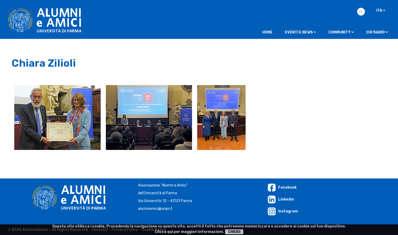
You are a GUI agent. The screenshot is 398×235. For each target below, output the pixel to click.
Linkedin (281, 199)
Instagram (283, 211)
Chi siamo (377, 32)
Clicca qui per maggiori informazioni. (189, 232)
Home (267, 32)
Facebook (282, 187)
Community (341, 32)
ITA (380, 10)
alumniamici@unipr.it (155, 208)
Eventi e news (300, 32)
